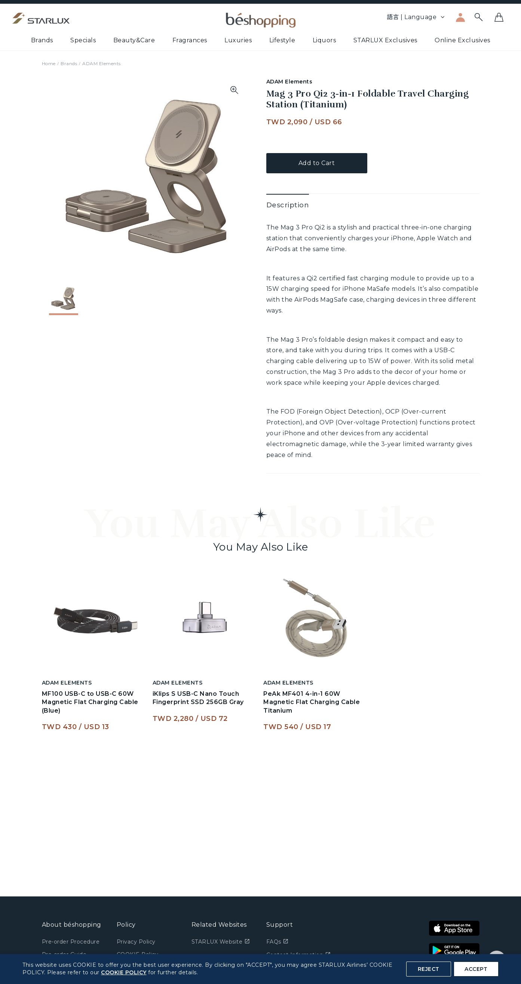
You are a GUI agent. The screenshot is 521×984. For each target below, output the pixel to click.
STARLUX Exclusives (385, 40)
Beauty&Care (134, 40)
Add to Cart (316, 163)
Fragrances (189, 40)
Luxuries (238, 40)
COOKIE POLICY (124, 972)
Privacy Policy (136, 941)
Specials (83, 40)
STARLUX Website (220, 941)
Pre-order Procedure (71, 941)
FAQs (277, 941)
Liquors (324, 40)
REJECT (428, 969)
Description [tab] (287, 205)
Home (49, 63)
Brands (42, 40)
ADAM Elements (101, 63)
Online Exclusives (462, 40)
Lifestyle (282, 40)
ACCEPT (476, 969)
